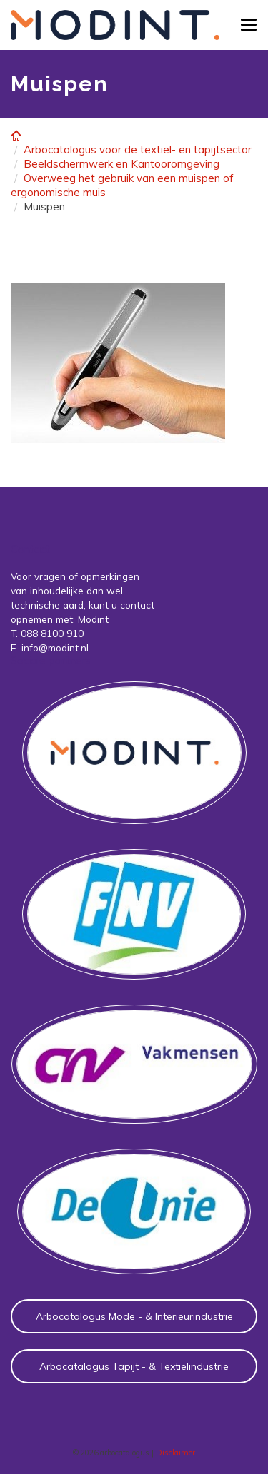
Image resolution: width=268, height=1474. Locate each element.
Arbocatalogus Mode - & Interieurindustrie (134, 1316)
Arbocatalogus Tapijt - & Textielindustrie (134, 1366)
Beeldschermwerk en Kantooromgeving (121, 164)
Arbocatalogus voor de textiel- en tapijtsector (138, 149)
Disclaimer (175, 1453)
